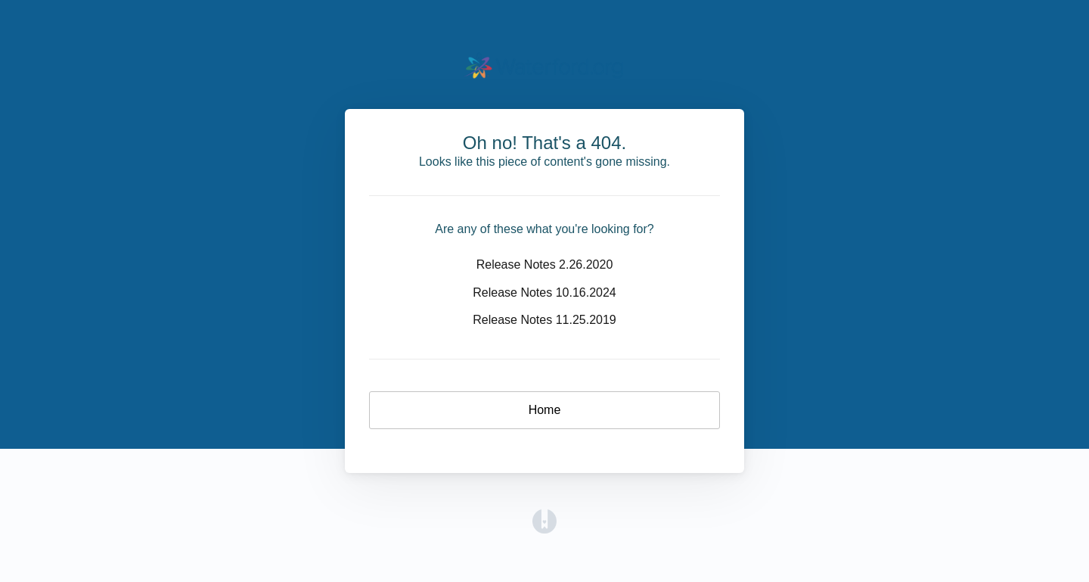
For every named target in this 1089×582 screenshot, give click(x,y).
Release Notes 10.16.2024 (544, 292)
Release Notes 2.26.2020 (544, 264)
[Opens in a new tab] (544, 520)
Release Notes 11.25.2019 (544, 319)
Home (545, 409)
